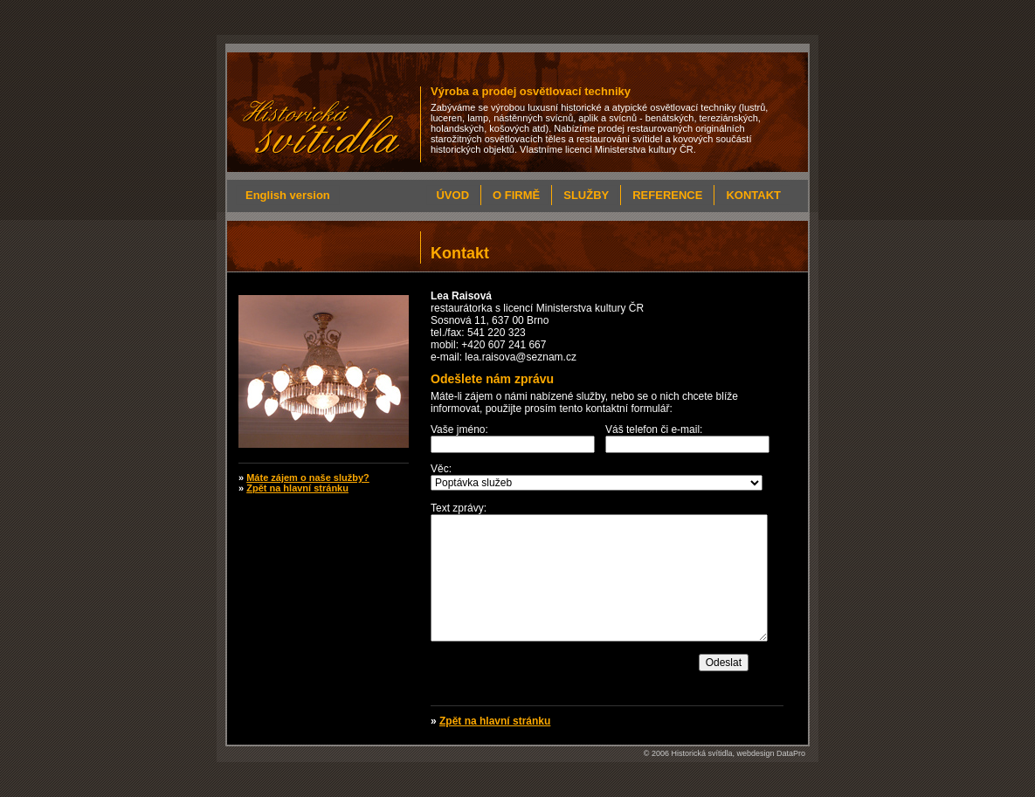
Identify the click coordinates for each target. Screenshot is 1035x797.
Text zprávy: (458, 508)
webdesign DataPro (770, 753)
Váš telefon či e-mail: (653, 429)
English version (287, 195)
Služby (586, 195)
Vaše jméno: (459, 429)
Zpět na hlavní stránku (494, 721)
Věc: (441, 469)
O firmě (516, 195)
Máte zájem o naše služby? (307, 477)
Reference (667, 195)
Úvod (452, 195)
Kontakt (753, 195)
